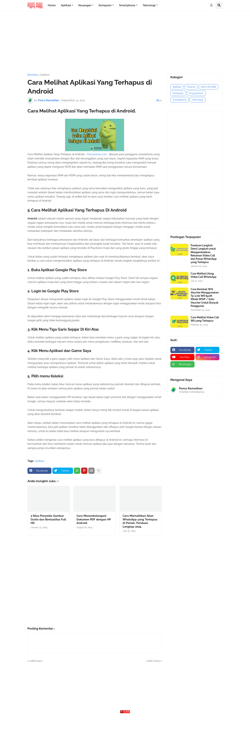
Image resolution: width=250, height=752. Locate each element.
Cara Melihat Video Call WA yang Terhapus (205, 319)
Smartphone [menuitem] (127, 5)
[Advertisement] (125, 42)
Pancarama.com (97, 154)
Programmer (196, 93)
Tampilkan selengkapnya (191, 392)
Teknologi (197, 99)
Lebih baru (35, 660)
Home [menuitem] (52, 5)
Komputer (178, 93)
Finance (191, 86)
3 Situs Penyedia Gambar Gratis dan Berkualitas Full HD (48, 519)
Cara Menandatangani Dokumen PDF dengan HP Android (94, 519)
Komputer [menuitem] (105, 5)
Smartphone (180, 99)
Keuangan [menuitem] (84, 5)
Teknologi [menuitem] (149, 5)
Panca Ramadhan (190, 388)
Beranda (32, 74)
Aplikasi (44, 74)
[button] (211, 5)
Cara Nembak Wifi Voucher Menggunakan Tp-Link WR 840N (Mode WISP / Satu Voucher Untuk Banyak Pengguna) (205, 297)
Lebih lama (153, 660)
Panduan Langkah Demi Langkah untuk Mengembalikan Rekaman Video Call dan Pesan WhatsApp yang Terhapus (204, 254)
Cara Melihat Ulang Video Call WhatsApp (203, 275)
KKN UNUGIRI (208, 86)
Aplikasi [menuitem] (66, 5)
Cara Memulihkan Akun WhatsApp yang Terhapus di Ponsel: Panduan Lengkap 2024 (140, 521)
